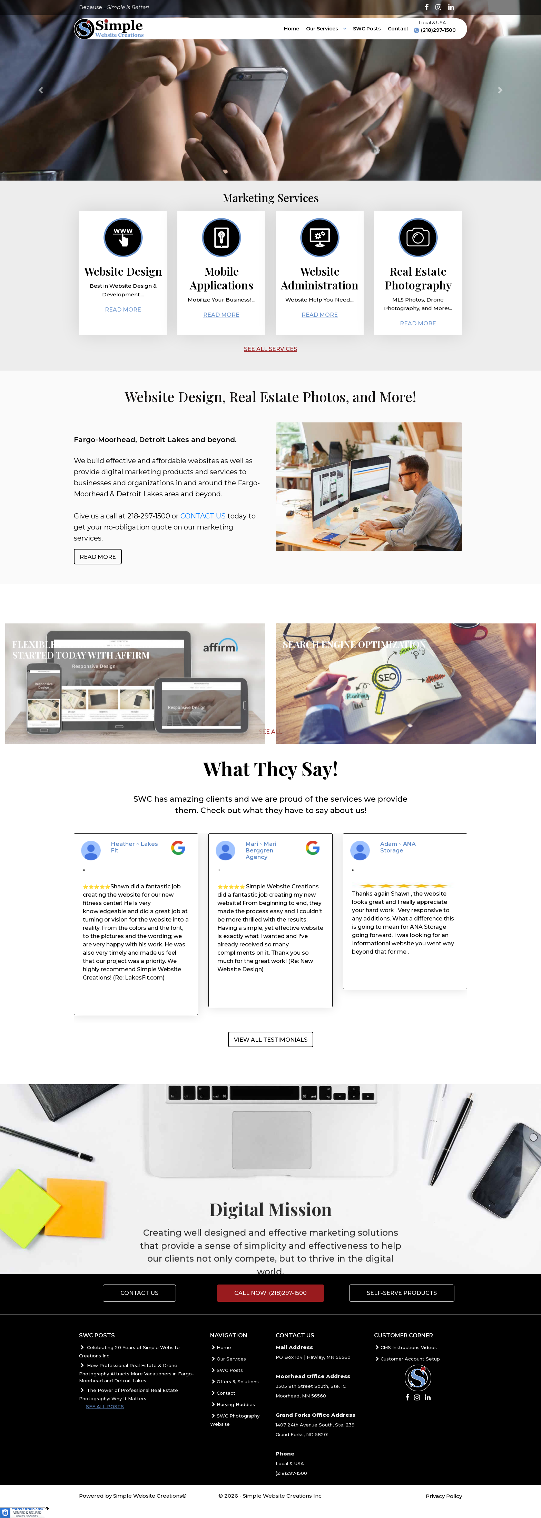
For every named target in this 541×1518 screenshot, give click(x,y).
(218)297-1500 (435, 30)
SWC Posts (367, 29)
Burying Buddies (232, 1404)
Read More (123, 311)
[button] (40, 90)
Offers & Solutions (234, 1381)
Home (291, 29)
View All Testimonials (270, 1040)
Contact (398, 29)
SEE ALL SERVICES (270, 349)
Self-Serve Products (402, 1293)
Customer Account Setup (407, 1359)
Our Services (323, 29)
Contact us (139, 1293)
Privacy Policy (444, 1496)
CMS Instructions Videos (405, 1347)
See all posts (105, 1406)
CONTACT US (203, 518)
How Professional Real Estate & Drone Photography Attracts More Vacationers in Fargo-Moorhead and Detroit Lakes (136, 1373)
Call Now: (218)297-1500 (270, 1293)
